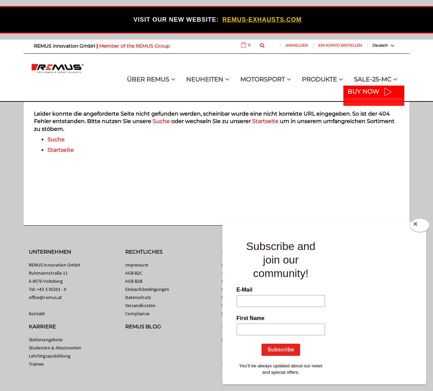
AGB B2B (133, 281)
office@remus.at (45, 297)
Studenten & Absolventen (55, 348)
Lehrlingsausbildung (49, 356)
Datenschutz (138, 297)
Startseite (265, 121)
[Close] (420, 226)
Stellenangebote (46, 340)
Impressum (137, 265)
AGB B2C (133, 273)
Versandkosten (140, 305)
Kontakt (37, 313)
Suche (161, 121)
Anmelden (297, 45)
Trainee (36, 364)
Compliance (137, 313)
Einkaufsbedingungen (147, 289)
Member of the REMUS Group (134, 46)
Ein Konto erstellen (340, 45)
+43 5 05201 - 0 (51, 289)
